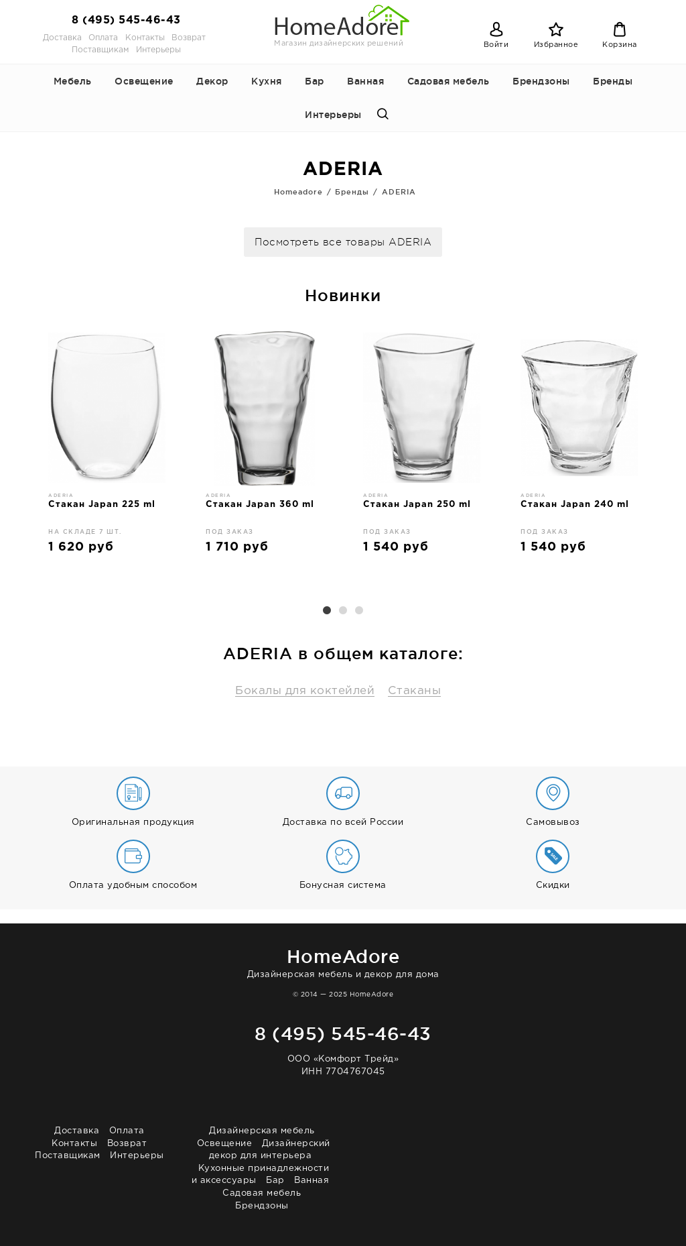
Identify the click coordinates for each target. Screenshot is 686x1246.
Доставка (62, 38)
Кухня (266, 81)
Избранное (556, 45)
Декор (212, 81)
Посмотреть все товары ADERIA (343, 242)
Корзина (619, 45)
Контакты (145, 38)
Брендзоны (541, 81)
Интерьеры (158, 50)
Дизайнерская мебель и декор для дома (343, 961)
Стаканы (414, 691)
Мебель (73, 81)
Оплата (103, 38)
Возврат (189, 38)
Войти (496, 45)
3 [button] (359, 611)
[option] (107, 447)
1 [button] (327, 611)
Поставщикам (100, 50)
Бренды (612, 81)
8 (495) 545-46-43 (126, 20)
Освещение (144, 81)
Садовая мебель (448, 81)
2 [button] (343, 611)
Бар (314, 81)
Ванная (365, 81)
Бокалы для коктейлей (304, 691)
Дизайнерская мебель (262, 1131)
